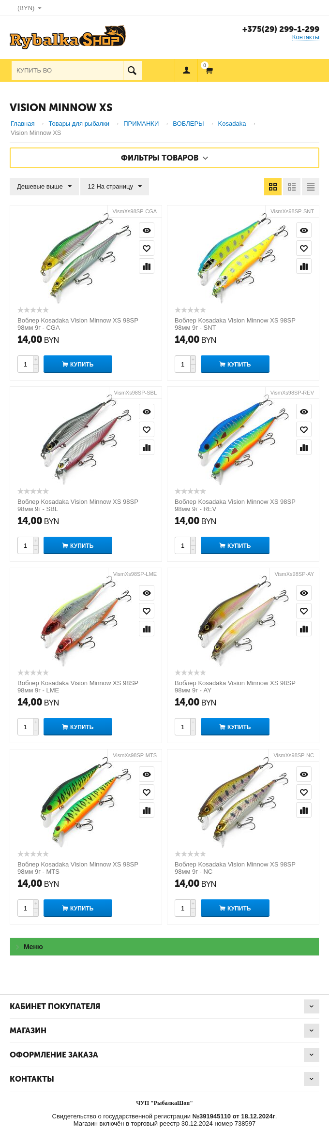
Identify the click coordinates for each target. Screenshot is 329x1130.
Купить (81, 364)
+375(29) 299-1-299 (280, 29)
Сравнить (146, 266)
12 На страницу (115, 186)
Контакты (305, 37)
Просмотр (146, 230)
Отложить (146, 248)
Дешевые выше (44, 186)
